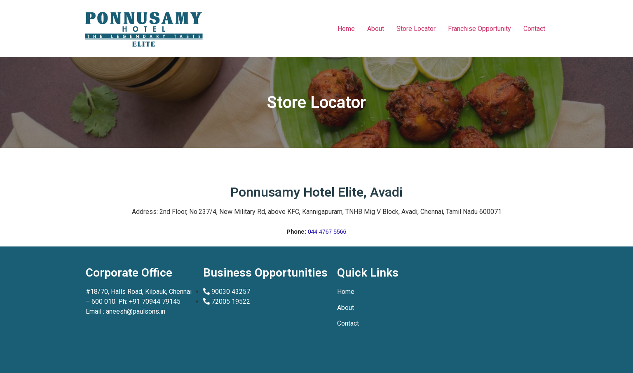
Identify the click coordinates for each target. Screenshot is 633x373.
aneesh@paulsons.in (135, 311)
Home (346, 29)
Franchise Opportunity (479, 29)
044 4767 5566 (327, 231)
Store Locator (416, 29)
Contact (534, 29)
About (375, 29)
